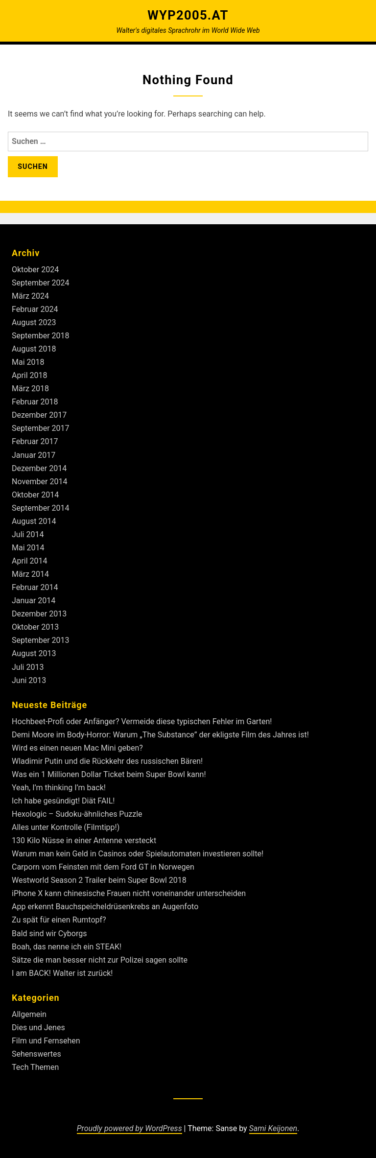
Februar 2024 (35, 309)
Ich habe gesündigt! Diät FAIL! (63, 800)
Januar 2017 (33, 455)
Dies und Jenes (38, 1027)
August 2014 (34, 521)
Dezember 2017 (39, 415)
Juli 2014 (28, 534)
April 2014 (29, 561)
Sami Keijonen (273, 1128)
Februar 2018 (35, 401)
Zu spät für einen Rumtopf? (59, 919)
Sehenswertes (36, 1054)
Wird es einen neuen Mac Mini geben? (77, 748)
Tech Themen (35, 1067)
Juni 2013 (29, 680)
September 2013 (41, 640)
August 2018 (34, 349)
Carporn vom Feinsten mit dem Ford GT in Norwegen (103, 867)
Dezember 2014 (39, 468)
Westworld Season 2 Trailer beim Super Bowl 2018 (99, 880)
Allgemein (29, 1014)
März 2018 (30, 388)
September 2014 (41, 508)
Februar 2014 (35, 587)
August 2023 (34, 322)
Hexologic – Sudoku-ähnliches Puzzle (77, 814)
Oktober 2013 (35, 627)
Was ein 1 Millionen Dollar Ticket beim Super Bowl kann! (109, 774)
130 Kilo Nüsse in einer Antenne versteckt (84, 840)
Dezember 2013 (39, 613)
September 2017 (41, 428)
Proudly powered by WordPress (129, 1128)
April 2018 (29, 375)
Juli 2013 (28, 667)
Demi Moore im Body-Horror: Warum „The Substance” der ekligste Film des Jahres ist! (160, 734)
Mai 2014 (28, 547)
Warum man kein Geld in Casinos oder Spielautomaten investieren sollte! (137, 853)
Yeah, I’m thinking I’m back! (59, 787)
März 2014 (30, 574)
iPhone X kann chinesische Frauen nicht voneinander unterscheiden (129, 893)
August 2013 (34, 653)
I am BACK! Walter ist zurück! (62, 973)
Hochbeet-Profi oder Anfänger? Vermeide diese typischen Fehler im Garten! (142, 721)
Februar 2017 (35, 441)
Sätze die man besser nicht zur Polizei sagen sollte (100, 960)
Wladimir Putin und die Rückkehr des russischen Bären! (107, 761)
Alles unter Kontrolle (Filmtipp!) (65, 827)
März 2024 (30, 296)
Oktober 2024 (35, 269)
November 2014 (39, 481)
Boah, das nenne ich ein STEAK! (66, 946)
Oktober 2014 (35, 494)
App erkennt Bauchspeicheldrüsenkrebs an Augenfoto (105, 906)
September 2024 (41, 282)
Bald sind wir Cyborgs (49, 933)
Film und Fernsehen (46, 1040)
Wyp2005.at (187, 15)
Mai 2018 (28, 362)
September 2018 (41, 335)
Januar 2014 (33, 600)
